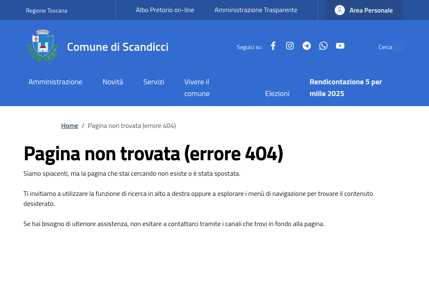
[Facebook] (254, 46)
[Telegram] (287, 46)
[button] (364, 10)
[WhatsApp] (304, 46)
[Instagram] (270, 46)
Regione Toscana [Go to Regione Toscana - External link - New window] (46, 10)
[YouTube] (321, 46)
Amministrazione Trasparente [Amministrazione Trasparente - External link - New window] (255, 10)
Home (69, 125)
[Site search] (393, 46)
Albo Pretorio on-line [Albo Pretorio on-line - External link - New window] (165, 10)
